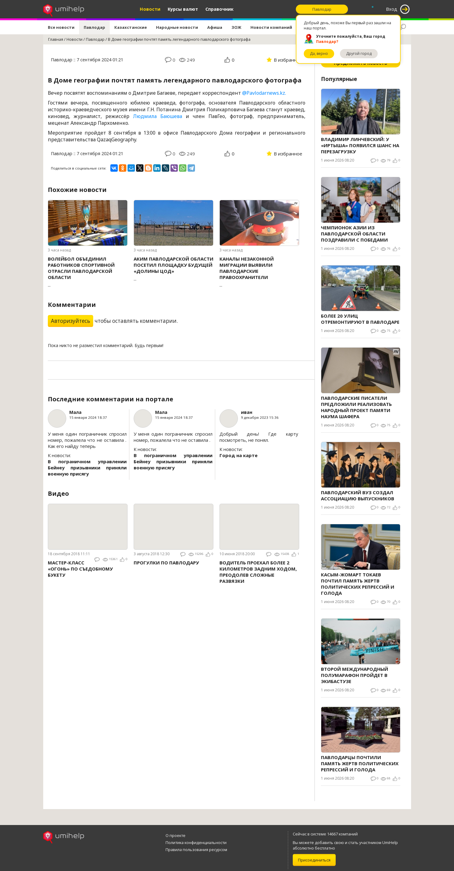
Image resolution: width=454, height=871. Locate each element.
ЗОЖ (236, 27)
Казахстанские (130, 27)
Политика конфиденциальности (196, 842)
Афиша (214, 27)
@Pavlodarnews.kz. (264, 93)
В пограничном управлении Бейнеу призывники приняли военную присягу (87, 467)
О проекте (175, 835)
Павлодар (94, 27)
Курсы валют (183, 9)
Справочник (219, 9)
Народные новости (177, 27)
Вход (391, 9)
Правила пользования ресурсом (196, 849)
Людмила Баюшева (157, 116)
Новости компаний (271, 27)
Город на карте (238, 455)
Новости (150, 9)
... (88, 272)
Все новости (61, 27)
